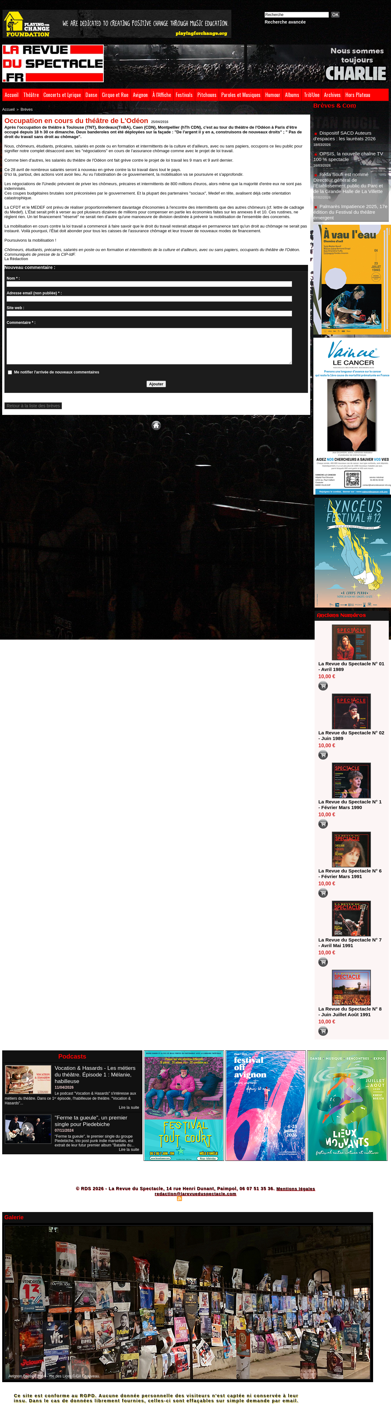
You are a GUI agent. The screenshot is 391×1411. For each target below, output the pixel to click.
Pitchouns (207, 95)
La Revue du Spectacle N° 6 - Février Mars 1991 (349, 873)
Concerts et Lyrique (62, 95)
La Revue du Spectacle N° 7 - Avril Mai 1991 (349, 942)
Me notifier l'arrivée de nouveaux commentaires (56, 371)
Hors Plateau (357, 95)
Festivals (184, 95)
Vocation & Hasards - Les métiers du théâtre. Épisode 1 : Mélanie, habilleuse (97, 1074)
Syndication (194, 1198)
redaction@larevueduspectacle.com (195, 1193)
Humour (272, 95)
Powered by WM (222, 1198)
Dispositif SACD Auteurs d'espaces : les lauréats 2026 (345, 138)
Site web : (15, 307)
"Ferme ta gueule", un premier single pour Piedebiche (92, 1120)
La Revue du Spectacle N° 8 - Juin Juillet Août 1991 (349, 1011)
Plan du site (164, 1198)
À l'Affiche (161, 95)
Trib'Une (311, 95)
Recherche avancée (285, 21)
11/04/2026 (64, 1087)
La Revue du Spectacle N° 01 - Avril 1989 (349, 666)
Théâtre (31, 95)
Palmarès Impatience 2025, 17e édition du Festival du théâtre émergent (350, 215)
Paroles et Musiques (241, 95)
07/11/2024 (64, 1130)
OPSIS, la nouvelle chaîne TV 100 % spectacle (349, 159)
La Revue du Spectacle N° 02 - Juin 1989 (349, 735)
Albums (292, 95)
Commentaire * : (21, 322)
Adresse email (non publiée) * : (34, 292)
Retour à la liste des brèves (29, 405)
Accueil (12, 95)
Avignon (140, 95)
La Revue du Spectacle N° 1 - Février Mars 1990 (349, 804)
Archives (332, 95)
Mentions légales (295, 1188)
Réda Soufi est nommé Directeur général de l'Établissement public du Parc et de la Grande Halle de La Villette (349, 186)
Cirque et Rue (115, 95)
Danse (91, 95)
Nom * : (13, 278)
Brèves (24, 109)
